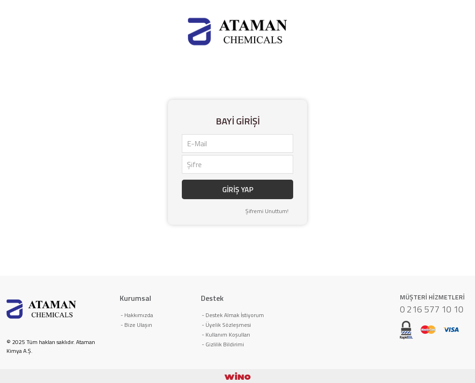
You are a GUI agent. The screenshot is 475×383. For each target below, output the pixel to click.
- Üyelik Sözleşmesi (226, 324)
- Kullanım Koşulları (226, 334)
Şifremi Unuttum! (267, 211)
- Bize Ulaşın (136, 324)
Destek (212, 298)
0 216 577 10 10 (431, 309)
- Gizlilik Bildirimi (223, 344)
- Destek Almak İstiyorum (233, 315)
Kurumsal (135, 298)
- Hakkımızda (137, 315)
